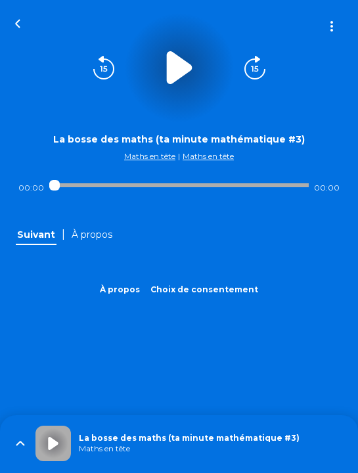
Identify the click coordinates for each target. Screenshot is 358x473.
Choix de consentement (204, 289)
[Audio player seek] (179, 185)
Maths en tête (149, 156)
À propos (120, 289)
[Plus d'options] (332, 26)
